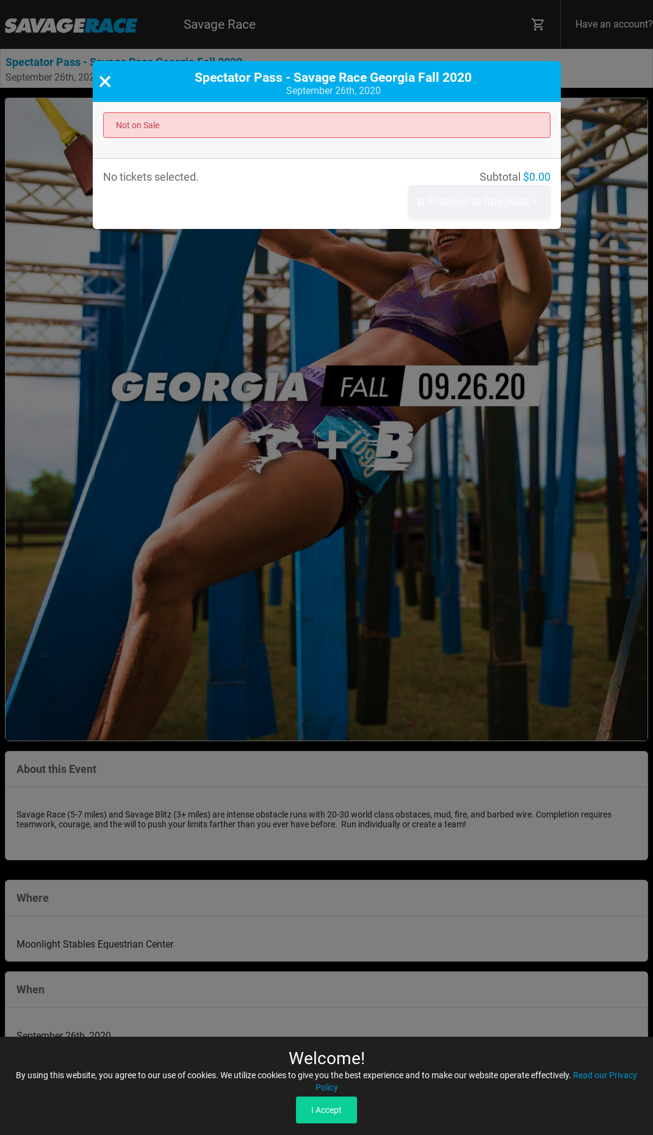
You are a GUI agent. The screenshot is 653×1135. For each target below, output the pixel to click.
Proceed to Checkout (477, 202)
